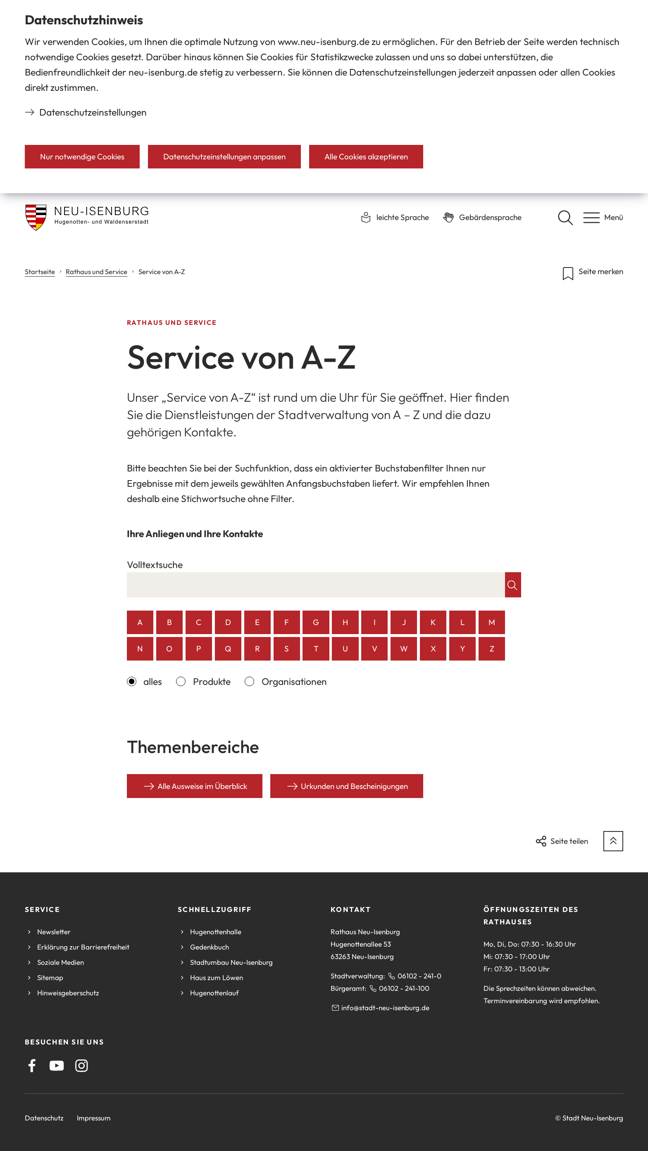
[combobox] (316, 584)
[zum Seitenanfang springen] (613, 841)
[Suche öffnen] (565, 217)
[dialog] (324, 96)
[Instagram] (81, 1066)
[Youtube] (57, 1066)
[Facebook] (32, 1066)
